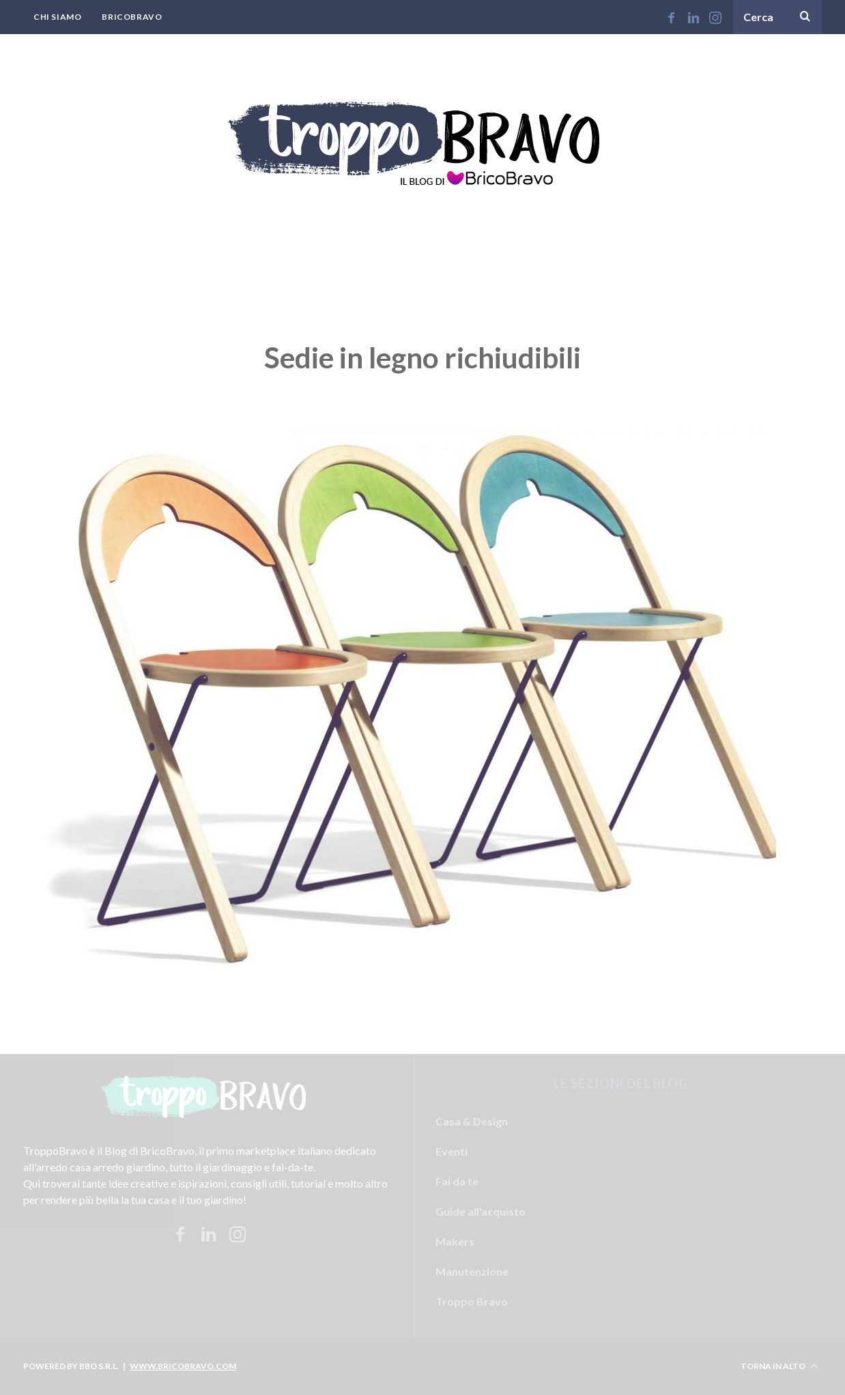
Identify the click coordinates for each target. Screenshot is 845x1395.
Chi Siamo (57, 17)
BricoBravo (132, 17)
